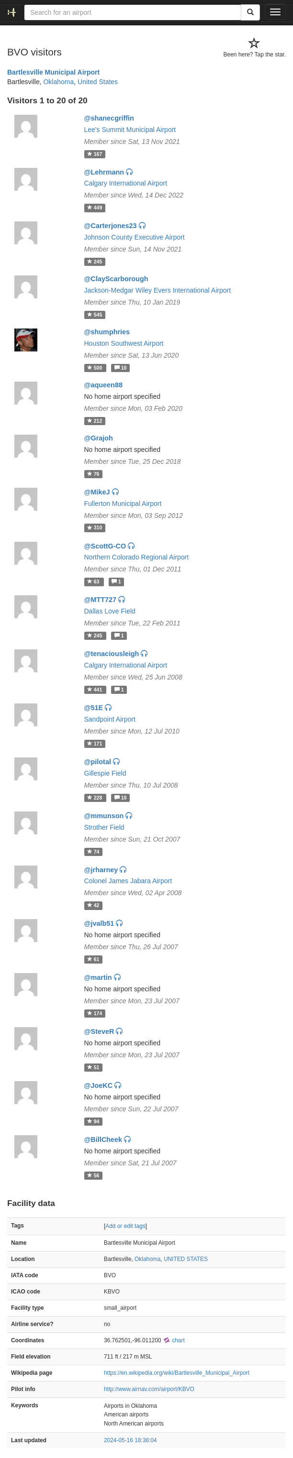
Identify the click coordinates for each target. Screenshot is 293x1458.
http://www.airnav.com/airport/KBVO (149, 1389)
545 (94, 315)
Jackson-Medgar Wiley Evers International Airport (157, 290)
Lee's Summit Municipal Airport (130, 129)
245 (94, 261)
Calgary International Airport (126, 183)
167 (94, 154)
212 (94, 421)
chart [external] (174, 1340)
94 (93, 1121)
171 (94, 743)
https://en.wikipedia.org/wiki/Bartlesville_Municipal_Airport (176, 1373)
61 (93, 959)
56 (93, 1175)
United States (98, 82)
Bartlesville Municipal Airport (53, 72)
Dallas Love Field (109, 611)
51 (93, 1067)
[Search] (250, 12)
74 (93, 852)
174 (94, 1013)
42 (93, 905)
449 (94, 207)
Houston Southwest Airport (124, 343)
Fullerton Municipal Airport (123, 503)
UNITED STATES (186, 1259)
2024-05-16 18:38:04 (130, 1440)
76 (93, 474)
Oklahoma (58, 82)
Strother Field (104, 827)
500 (95, 368)
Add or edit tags (125, 1226)
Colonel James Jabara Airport (128, 881)
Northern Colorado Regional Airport (136, 557)
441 (95, 689)
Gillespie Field (105, 773)
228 (95, 797)
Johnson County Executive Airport (134, 237)
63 (94, 581)
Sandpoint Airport (109, 719)
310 (94, 528)
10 (120, 368)
